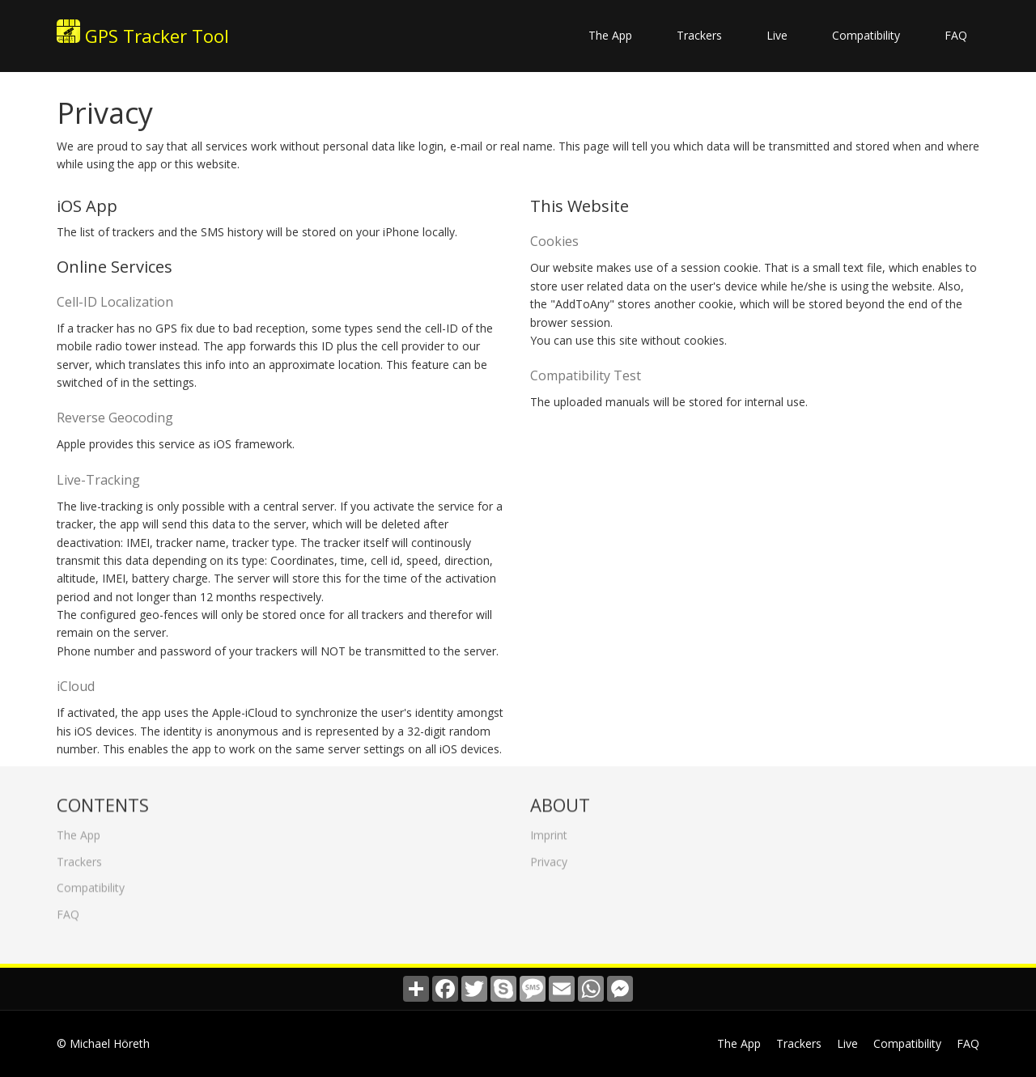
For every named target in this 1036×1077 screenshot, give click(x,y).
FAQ (956, 35)
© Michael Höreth (103, 1043)
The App (610, 35)
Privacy (548, 858)
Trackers (699, 35)
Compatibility (866, 35)
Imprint (548, 831)
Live (777, 35)
